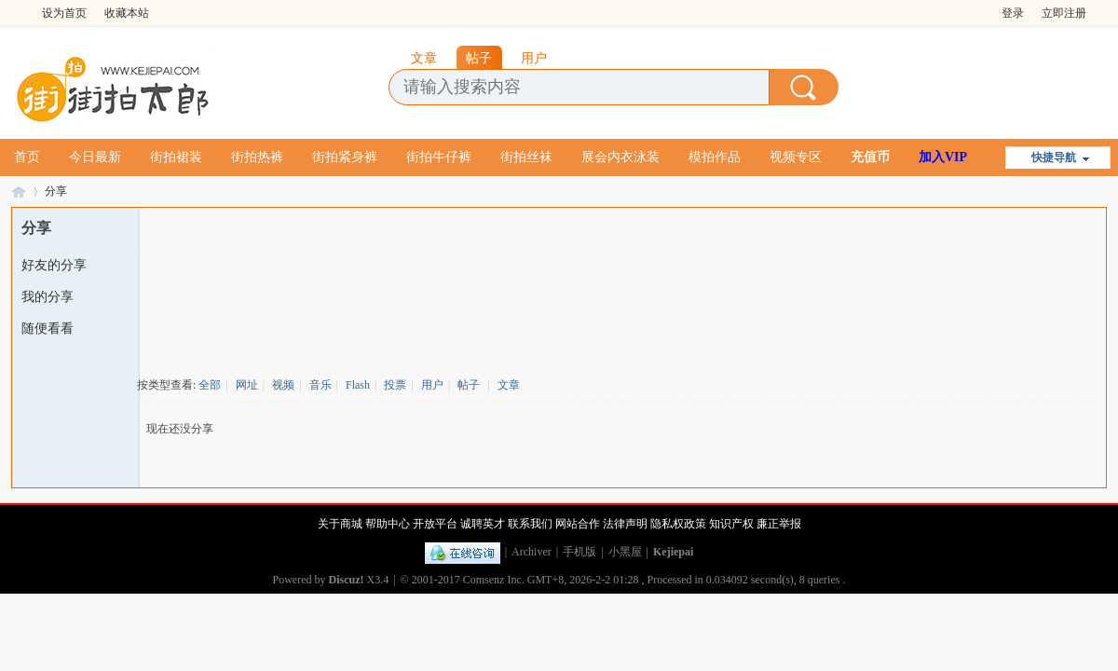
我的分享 (47, 297)
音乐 (320, 384)
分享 (56, 191)
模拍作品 (715, 157)
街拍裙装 (176, 157)
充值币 (870, 157)
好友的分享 (54, 265)
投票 (395, 384)
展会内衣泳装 (620, 157)
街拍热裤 (257, 157)
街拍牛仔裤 (438, 157)
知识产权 (731, 523)
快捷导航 (1053, 157)
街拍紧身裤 (344, 157)
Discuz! (346, 579)
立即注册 (1064, 13)
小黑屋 (625, 551)
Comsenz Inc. (494, 579)
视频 (283, 384)
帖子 (468, 384)
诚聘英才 (482, 523)
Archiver (531, 551)
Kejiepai (673, 551)
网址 (247, 384)
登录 (1013, 13)
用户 (432, 384)
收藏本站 (126, 13)
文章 (509, 384)
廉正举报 (779, 523)
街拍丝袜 (526, 157)
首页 (27, 157)
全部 (209, 384)
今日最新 (95, 157)
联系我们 (530, 523)
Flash (358, 384)
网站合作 (577, 523)
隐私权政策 (678, 523)
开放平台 (435, 523)
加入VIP (943, 157)
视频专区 (796, 157)
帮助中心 (387, 523)
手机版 (579, 551)
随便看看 (47, 329)
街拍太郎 (18, 191)
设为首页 (64, 13)
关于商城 (340, 523)
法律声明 (625, 523)
